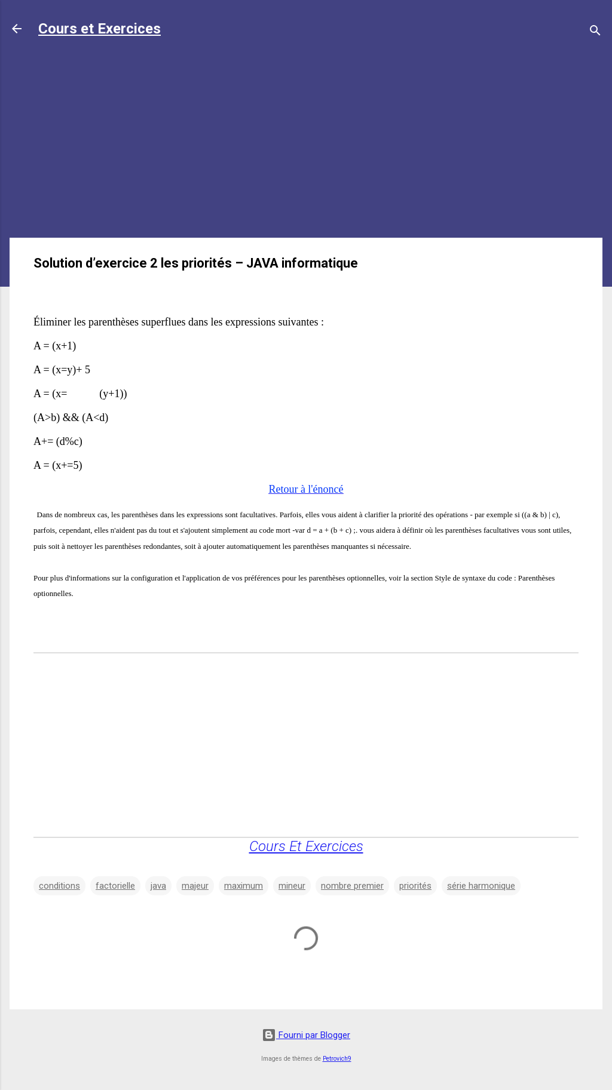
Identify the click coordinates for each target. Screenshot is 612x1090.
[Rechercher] (595, 32)
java (158, 885)
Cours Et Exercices (306, 846)
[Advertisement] (306, 144)
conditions (59, 885)
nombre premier (352, 885)
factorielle (115, 885)
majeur (195, 885)
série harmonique (481, 885)
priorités (415, 885)
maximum (243, 885)
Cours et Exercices (99, 28)
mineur (292, 885)
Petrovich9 (337, 1059)
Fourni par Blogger (306, 1035)
